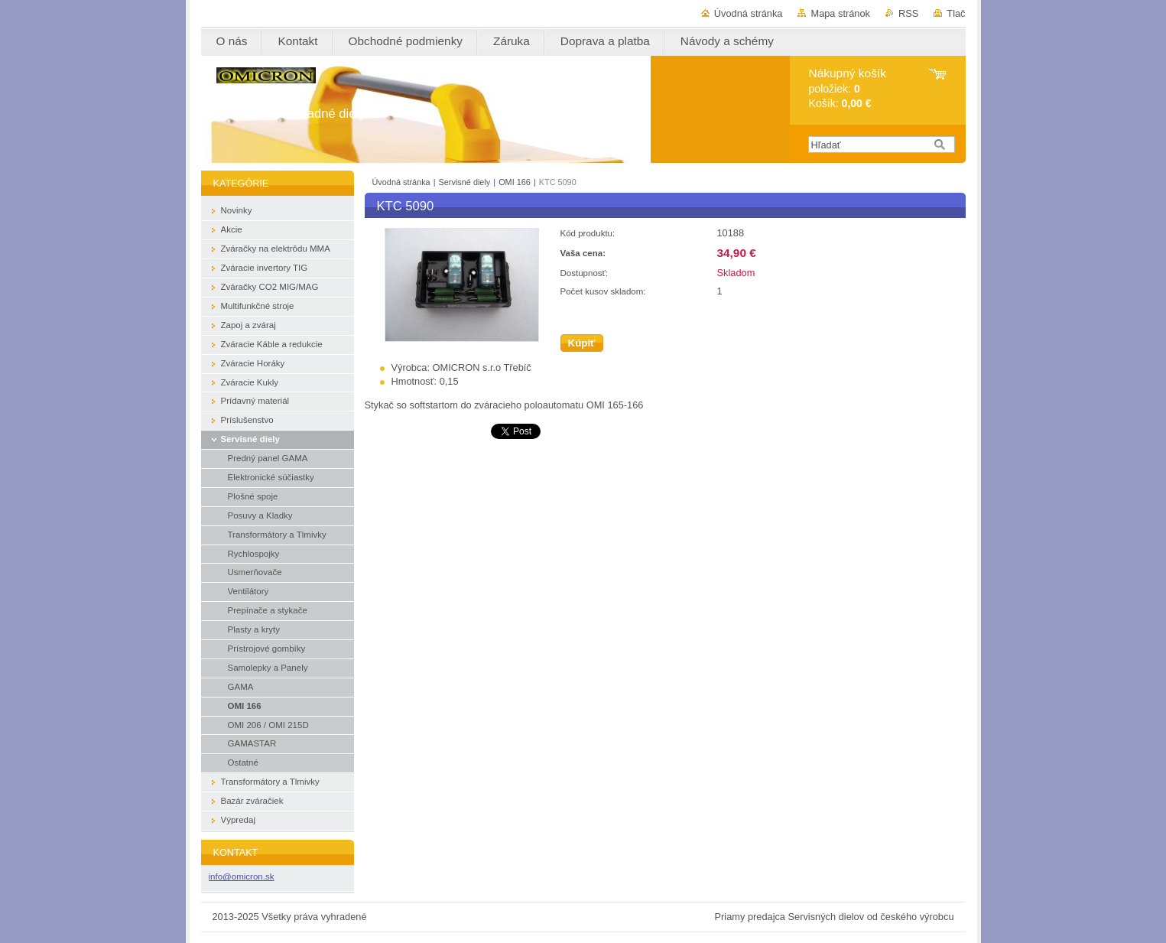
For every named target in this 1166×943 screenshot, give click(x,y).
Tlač (956, 13)
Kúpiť (582, 343)
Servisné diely (466, 182)
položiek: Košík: (847, 88)
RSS (908, 13)
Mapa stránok (840, 13)
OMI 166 (515, 182)
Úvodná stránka (748, 13)
